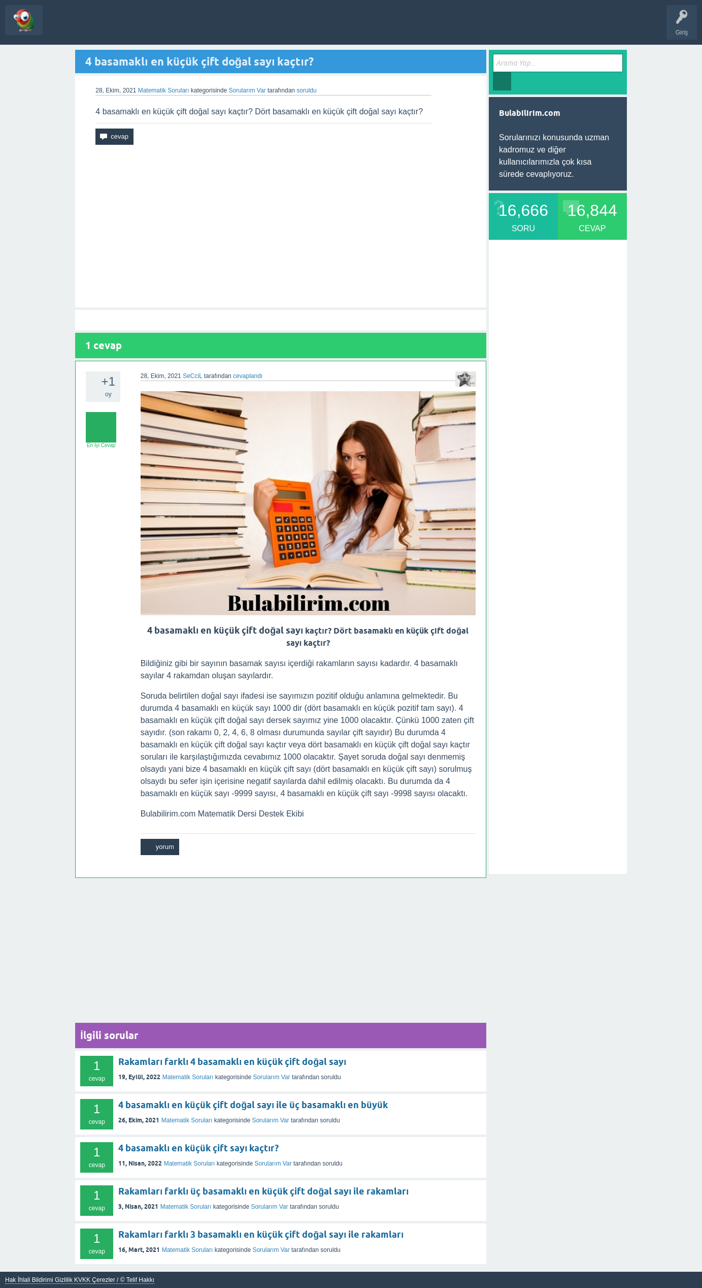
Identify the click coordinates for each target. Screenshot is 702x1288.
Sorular (60, 27)
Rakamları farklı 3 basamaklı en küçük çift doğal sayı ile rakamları (261, 1234)
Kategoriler (97, 27)
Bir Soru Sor (139, 27)
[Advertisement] (280, 226)
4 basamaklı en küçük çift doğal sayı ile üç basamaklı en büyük (253, 1104)
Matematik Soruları (163, 90)
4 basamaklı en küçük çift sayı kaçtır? (198, 1148)
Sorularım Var (271, 1077)
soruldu (306, 90)
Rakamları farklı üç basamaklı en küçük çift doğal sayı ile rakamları (263, 1191)
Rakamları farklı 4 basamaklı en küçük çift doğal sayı (232, 1061)
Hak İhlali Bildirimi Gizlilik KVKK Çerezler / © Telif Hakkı (79, 1279)
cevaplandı (247, 376)
